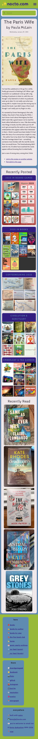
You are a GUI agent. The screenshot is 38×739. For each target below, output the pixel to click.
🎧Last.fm (12, 688)
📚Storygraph (13, 701)
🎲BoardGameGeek (15, 668)
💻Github (11, 680)
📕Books (11, 625)
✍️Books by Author (16, 629)
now (11, 732)
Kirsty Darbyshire (17, 728)
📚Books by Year (15, 633)
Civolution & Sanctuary (19, 317)
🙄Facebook (12, 672)
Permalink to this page (13, 162)
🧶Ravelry (12, 697)
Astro (20, 715)
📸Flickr (11, 676)
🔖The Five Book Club (16, 637)
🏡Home (11, 641)
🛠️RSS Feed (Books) (15, 653)
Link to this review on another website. (19, 159)
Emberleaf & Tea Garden (19, 360)
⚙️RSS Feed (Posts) (15, 649)
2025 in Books (19, 229)
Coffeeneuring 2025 (19, 275)
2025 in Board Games (19, 178)
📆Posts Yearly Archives (18, 645)
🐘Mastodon (13, 693)
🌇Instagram (13, 684)
